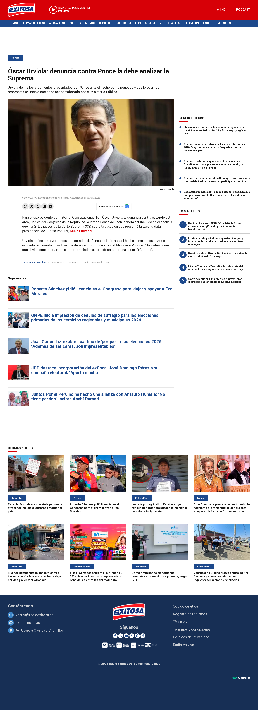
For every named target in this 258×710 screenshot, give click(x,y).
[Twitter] (120, 635)
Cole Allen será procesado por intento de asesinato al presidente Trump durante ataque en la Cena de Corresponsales (222, 508)
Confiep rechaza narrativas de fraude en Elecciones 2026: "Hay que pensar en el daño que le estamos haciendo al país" (214, 147)
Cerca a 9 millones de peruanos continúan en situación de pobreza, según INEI (160, 576)
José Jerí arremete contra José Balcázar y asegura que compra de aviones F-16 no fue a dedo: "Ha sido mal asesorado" (217, 195)
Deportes (105, 23)
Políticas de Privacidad (191, 637)
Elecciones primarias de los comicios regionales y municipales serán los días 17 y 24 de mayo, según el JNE (215, 130)
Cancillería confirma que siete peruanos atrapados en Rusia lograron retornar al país (35, 508)
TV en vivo (181, 622)
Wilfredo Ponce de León (96, 262)
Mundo (90, 23)
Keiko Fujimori (81, 231)
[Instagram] (131, 635)
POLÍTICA (74, 262)
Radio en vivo (183, 645)
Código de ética (185, 606)
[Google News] (137, 635)
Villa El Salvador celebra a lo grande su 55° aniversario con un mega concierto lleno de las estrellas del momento (96, 576)
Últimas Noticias (33, 23)
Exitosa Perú (171, 23)
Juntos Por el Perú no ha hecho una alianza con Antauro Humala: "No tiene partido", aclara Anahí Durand (98, 396)
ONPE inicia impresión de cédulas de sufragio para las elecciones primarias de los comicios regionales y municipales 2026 (94, 317)
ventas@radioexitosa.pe (35, 615)
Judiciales (124, 23)
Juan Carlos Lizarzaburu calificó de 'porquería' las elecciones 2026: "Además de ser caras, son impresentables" (97, 344)
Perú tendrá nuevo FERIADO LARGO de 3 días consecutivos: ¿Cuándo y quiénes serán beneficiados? (214, 226)
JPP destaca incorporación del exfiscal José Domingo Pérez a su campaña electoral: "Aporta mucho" (95, 370)
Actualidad (57, 23)
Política (75, 23)
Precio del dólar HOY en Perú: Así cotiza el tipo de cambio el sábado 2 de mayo (217, 255)
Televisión (191, 23)
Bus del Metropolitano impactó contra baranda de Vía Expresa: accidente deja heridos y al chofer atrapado (34, 576)
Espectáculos (145, 23)
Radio (207, 23)
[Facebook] (115, 635)
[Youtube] (126, 635)
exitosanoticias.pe (30, 622)
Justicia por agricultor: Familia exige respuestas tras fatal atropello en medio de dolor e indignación (159, 508)
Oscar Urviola (57, 262)
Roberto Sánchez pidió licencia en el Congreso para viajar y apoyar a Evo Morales (102, 291)
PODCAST (243, 9)
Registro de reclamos (190, 614)
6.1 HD (221, 9)
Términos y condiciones (192, 629)
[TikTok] (142, 635)
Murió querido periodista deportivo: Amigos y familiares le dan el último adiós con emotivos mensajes (215, 241)
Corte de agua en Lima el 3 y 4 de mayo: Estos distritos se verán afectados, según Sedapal (215, 280)
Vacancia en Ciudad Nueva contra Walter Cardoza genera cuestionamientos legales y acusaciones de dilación (221, 576)
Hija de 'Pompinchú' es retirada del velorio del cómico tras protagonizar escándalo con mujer (216, 268)
